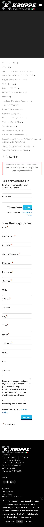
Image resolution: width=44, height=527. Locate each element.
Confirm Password (11, 253)
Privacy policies (7, 491)
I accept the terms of (14, 410)
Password (6, 196)
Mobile (5, 352)
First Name (7, 262)
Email (5, 227)
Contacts (5, 489)
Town (5, 325)
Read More (28, 517)
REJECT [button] (19, 521)
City (4, 316)
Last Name (7, 271)
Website (6, 370)
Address (6, 298)
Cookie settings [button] (9, 521)
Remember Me (15, 207)
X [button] (41, 499)
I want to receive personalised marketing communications (15, 402)
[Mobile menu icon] (40, 5)
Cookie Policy (7, 494)
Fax (4, 361)
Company (7, 280)
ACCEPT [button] (28, 521)
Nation (5, 334)
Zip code (6, 308)
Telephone (7, 343)
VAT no (5, 290)
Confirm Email (8, 235)
